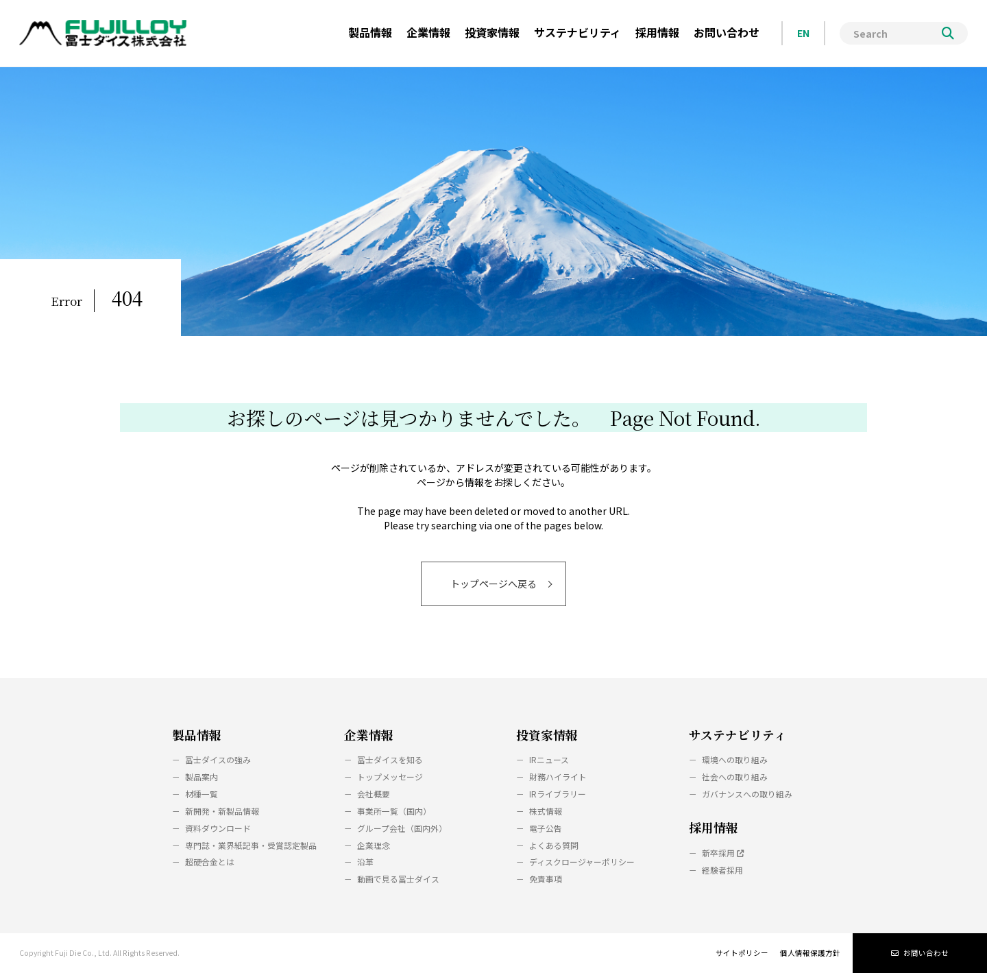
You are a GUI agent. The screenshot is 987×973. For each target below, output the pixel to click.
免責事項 (545, 879)
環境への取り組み (735, 759)
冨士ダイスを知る (390, 759)
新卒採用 (723, 852)
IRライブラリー (557, 794)
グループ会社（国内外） (402, 828)
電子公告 (545, 828)
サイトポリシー (742, 953)
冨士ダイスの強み (218, 759)
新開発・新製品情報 (222, 811)
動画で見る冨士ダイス (398, 879)
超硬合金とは (209, 861)
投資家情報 (547, 734)
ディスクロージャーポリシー (582, 861)
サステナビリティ (737, 734)
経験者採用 (722, 870)
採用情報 (713, 827)
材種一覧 (201, 794)
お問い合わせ (920, 953)
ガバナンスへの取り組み (747, 794)
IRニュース (549, 759)
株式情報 (545, 811)
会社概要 (373, 794)
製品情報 (196, 734)
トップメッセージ (390, 776)
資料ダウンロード (218, 828)
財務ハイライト (558, 776)
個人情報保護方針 (810, 953)
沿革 (365, 861)
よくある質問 (553, 845)
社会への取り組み (735, 776)
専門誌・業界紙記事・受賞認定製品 (251, 845)
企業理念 (373, 845)
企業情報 (368, 734)
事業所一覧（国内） (394, 811)
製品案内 (201, 776)
